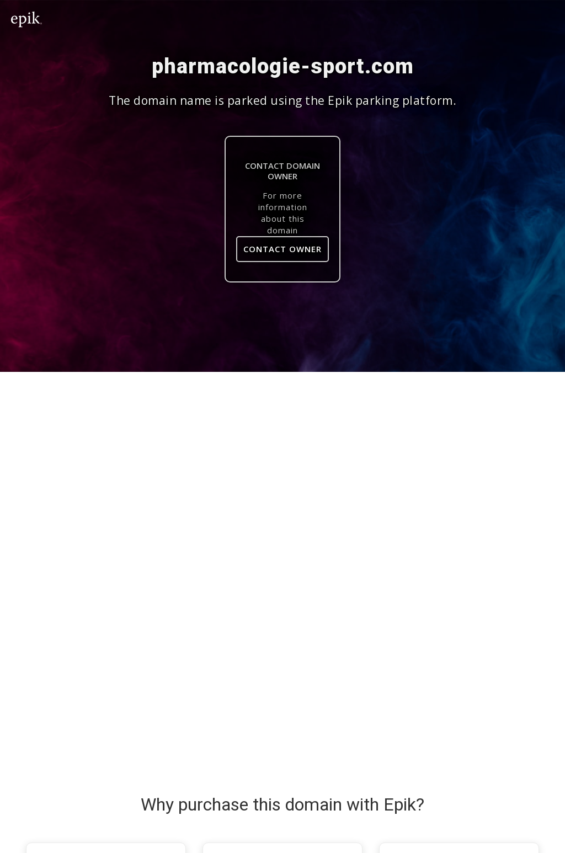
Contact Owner (282, 248)
